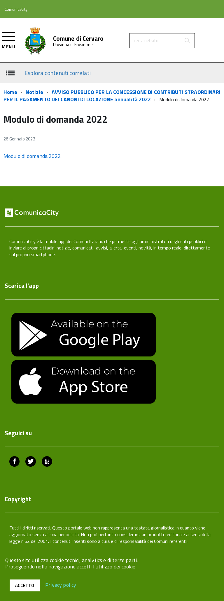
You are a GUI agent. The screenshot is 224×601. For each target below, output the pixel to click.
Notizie (34, 92)
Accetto (24, 585)
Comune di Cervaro (78, 38)
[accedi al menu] (8, 39)
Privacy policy (60, 584)
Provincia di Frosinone (73, 44)
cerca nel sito (146, 41)
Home (10, 92)
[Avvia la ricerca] (187, 40)
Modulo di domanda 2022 (32, 156)
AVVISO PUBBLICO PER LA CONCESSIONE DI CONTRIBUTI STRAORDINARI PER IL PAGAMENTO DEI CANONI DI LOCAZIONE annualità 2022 (112, 96)
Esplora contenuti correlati (57, 72)
